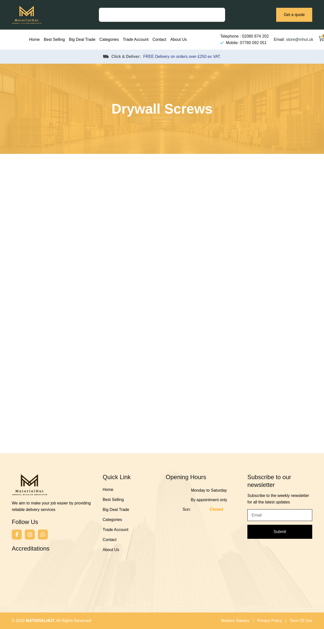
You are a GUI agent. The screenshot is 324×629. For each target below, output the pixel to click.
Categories (109, 39)
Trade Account (135, 39)
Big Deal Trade (82, 39)
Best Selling (54, 39)
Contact (159, 39)
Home (34, 39)
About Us (178, 39)
